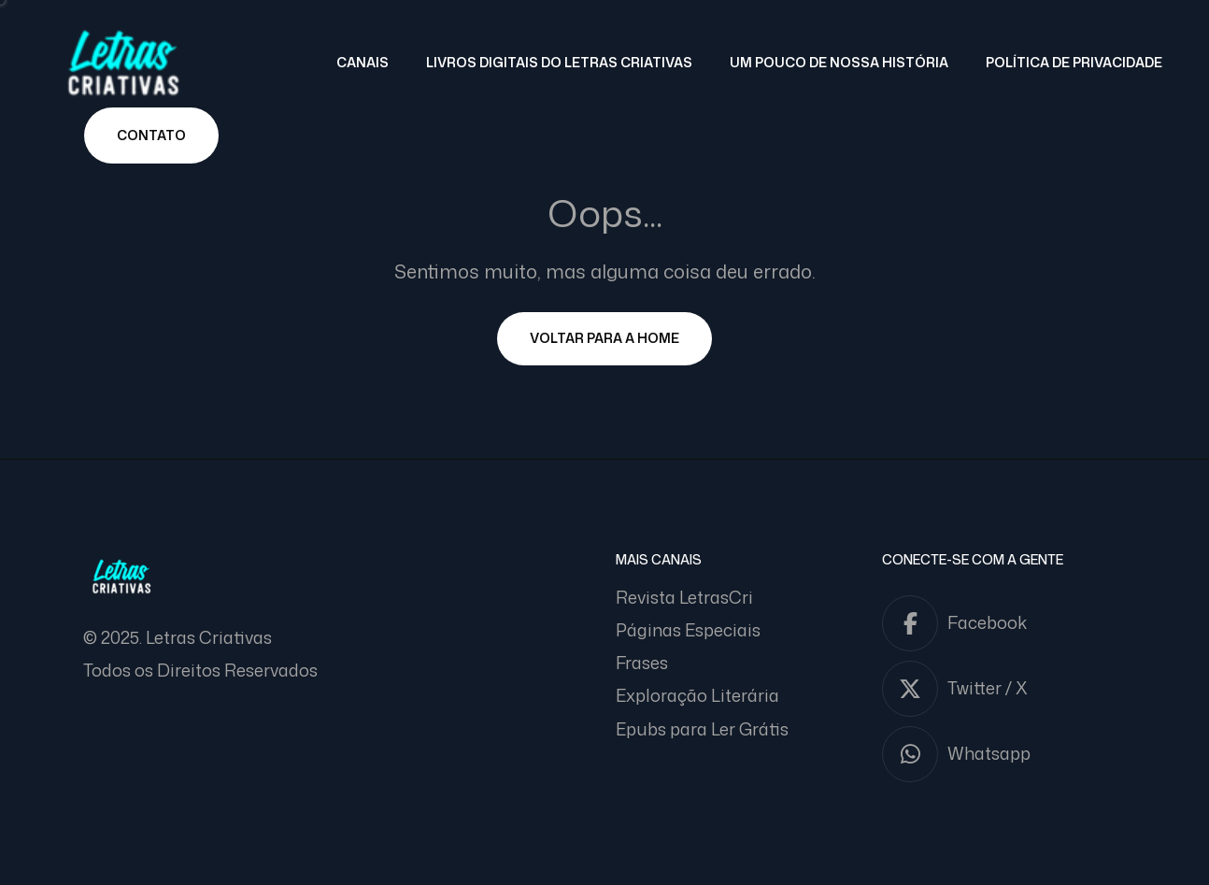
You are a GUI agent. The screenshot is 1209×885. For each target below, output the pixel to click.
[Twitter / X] (1004, 689)
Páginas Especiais (688, 630)
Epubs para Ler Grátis (702, 729)
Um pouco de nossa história (839, 62)
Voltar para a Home (604, 338)
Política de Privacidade (1074, 62)
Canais (362, 62)
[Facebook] (1004, 623)
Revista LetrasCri (684, 597)
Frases (642, 662)
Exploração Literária (697, 695)
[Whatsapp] (1004, 754)
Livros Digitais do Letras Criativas (559, 62)
